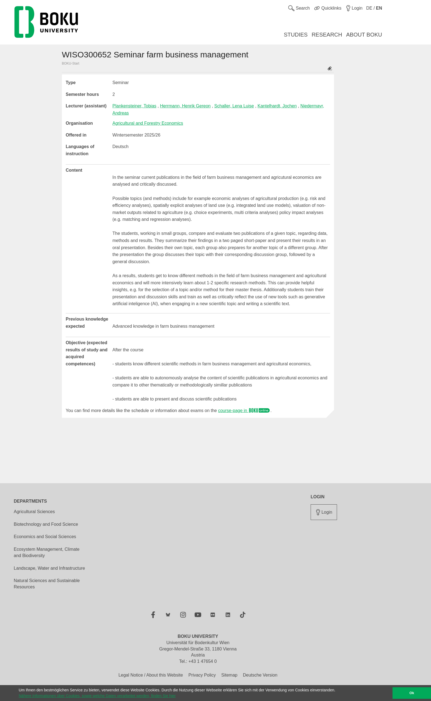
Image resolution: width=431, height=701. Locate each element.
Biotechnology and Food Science (46, 524)
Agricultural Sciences (34, 511)
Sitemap (229, 675)
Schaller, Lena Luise (234, 106)
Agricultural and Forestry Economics (147, 123)
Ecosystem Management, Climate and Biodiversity (46, 552)
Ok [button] (412, 693)
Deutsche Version (260, 675)
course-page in (244, 410)
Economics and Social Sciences (45, 536)
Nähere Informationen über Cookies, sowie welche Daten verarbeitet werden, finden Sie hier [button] (97, 696)
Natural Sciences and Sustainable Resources (47, 583)
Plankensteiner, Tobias (134, 106)
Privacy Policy (202, 675)
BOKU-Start (70, 63)
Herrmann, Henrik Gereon (185, 106)
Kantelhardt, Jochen (277, 106)
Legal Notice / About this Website (150, 675)
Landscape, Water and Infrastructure (49, 568)
